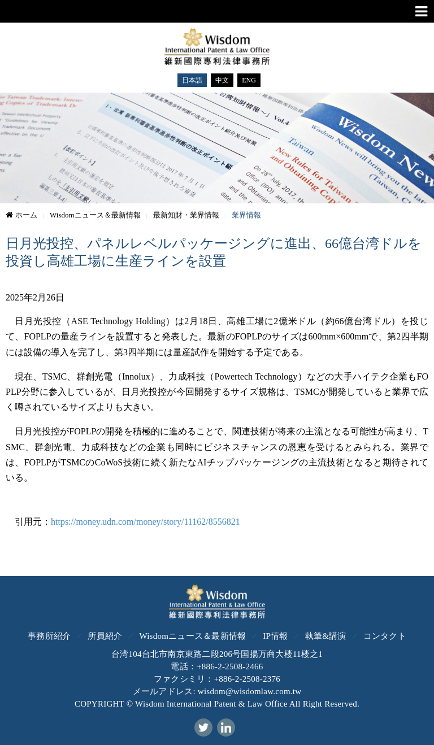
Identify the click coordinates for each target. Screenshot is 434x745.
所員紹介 (105, 636)
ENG (249, 80)
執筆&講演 (325, 636)
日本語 (192, 80)
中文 (222, 80)
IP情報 (275, 636)
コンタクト (384, 636)
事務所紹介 (49, 636)
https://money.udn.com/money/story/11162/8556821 (145, 521)
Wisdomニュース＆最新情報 (192, 636)
